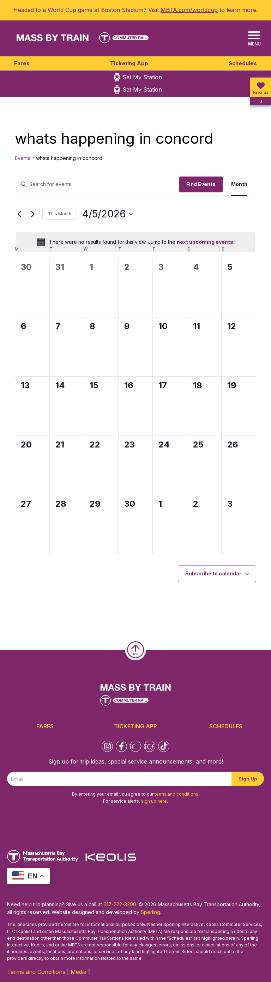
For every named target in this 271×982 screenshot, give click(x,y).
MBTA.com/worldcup (189, 9)
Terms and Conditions (36, 971)
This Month (59, 213)
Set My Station (142, 77)
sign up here (154, 801)
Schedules (243, 63)
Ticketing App (129, 63)
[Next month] (33, 214)
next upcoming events (205, 242)
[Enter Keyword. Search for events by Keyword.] (97, 184)
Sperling (150, 912)
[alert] (135, 242)
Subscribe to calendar (213, 573)
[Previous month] (19, 214)
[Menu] (254, 39)
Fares (22, 63)
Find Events (201, 184)
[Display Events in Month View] (239, 184)
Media (78, 971)
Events (22, 158)
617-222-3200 (119, 904)
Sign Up (248, 779)
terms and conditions (176, 794)
